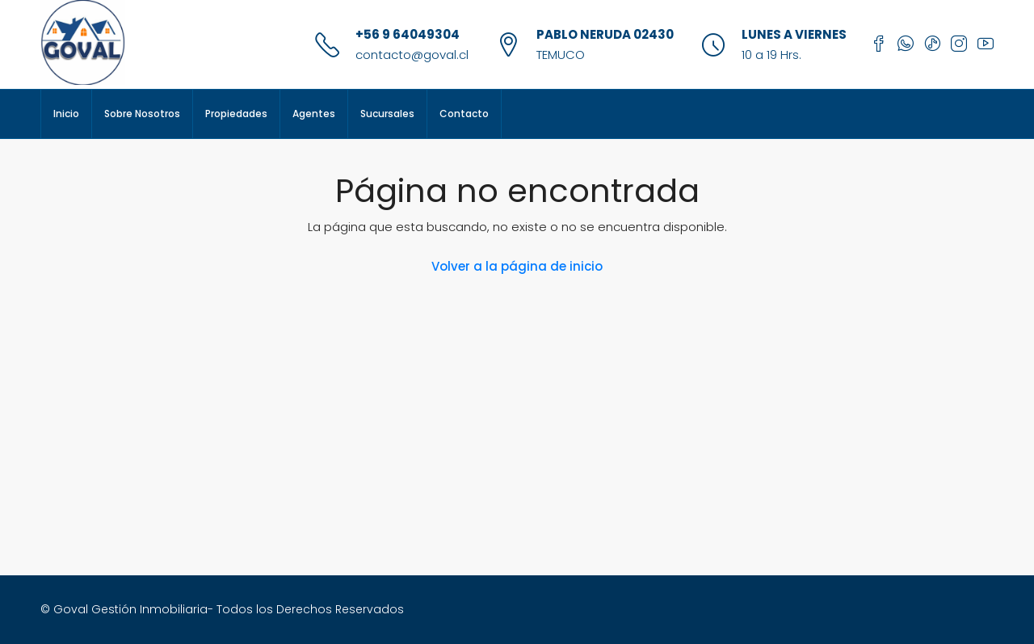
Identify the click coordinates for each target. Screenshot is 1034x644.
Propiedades (236, 113)
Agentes (313, 113)
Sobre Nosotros (142, 113)
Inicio (66, 113)
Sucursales (387, 113)
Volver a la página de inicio (517, 266)
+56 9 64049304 (407, 34)
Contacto (464, 113)
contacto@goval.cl (412, 54)
